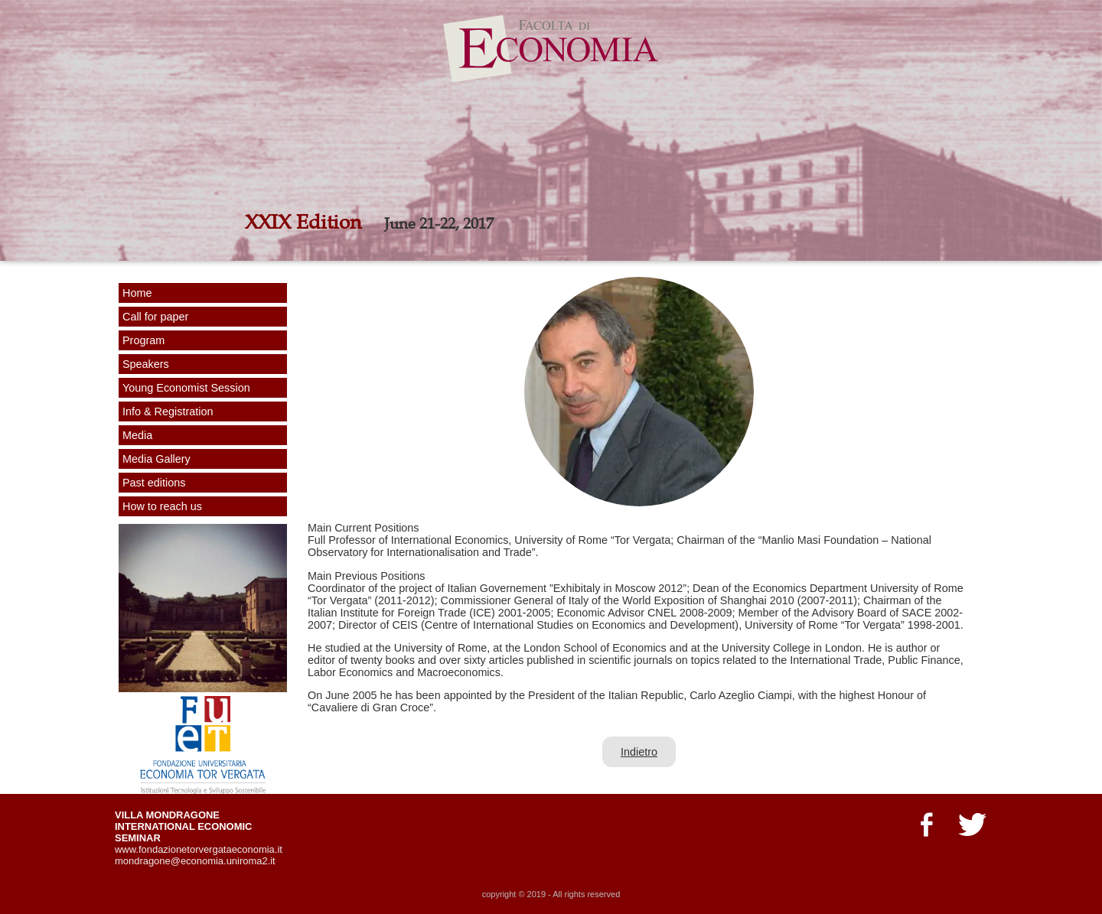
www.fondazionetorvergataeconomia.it (198, 849)
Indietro (639, 752)
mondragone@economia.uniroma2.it (195, 861)
